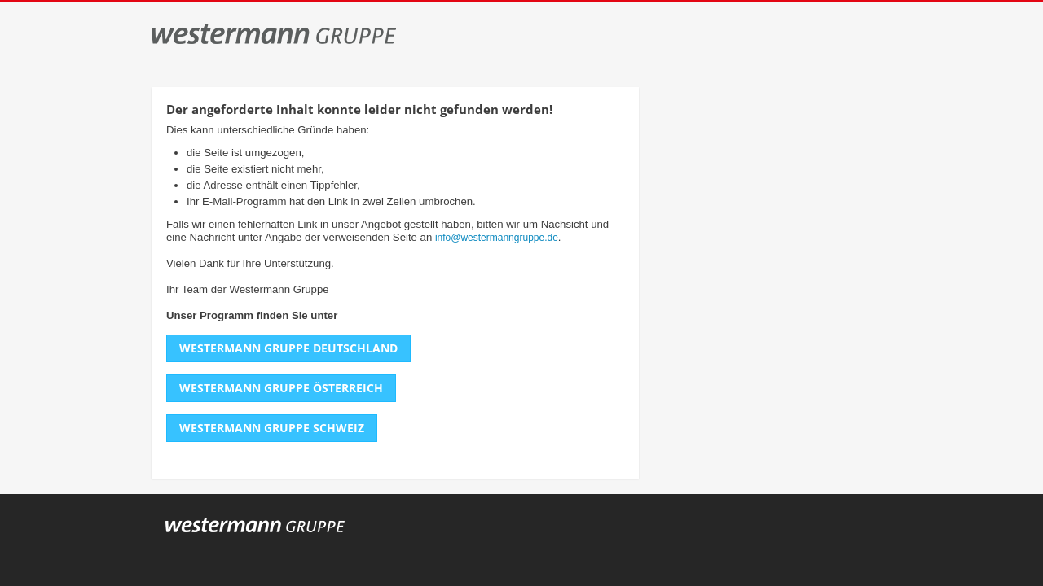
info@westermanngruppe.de (496, 237)
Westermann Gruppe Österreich (281, 388)
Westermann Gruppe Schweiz (271, 427)
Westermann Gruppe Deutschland (288, 348)
